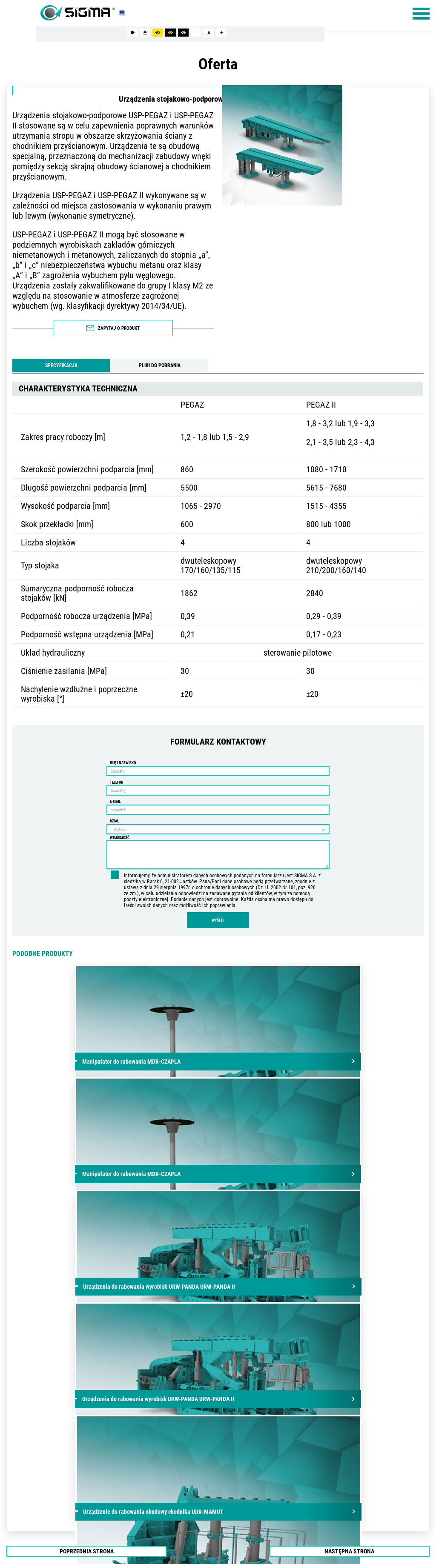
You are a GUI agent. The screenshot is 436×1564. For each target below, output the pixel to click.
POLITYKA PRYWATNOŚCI (70, 1486)
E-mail (115, 797)
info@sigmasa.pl (177, 1444)
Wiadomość (119, 833)
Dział (114, 816)
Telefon (116, 778)
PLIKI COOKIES (109, 1486)
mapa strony (31, 1486)
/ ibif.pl (418, 1486)
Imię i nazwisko (123, 758)
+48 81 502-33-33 (181, 1434)
